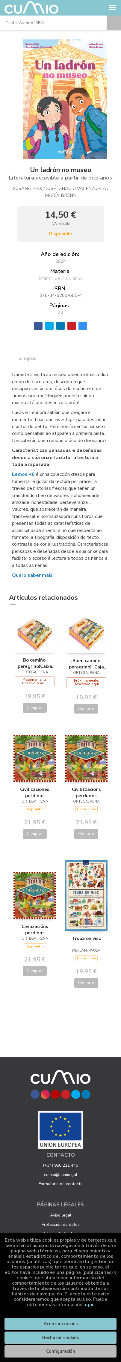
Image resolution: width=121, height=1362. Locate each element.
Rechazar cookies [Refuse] (60, 1337)
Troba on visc (86, 938)
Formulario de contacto (61, 1184)
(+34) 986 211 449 (60, 1165)
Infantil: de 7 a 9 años (60, 278)
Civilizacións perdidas (35, 929)
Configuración (60, 1351)
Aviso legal (60, 1215)
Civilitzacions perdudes (86, 792)
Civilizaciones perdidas (34, 792)
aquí (88, 1304)
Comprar (35, 708)
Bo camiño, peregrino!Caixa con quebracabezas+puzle (35, 663)
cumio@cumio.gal (60, 1174)
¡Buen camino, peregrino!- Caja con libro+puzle (86, 664)
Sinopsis (27, 358)
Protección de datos (61, 1224)
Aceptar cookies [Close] (60, 1324)
